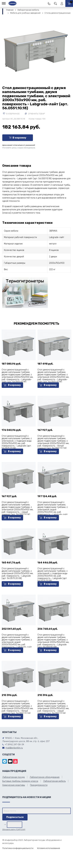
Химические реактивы (13, 785)
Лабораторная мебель (28, 10)
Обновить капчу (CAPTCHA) (13, 830)
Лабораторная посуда (13, 777)
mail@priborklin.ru (14, 747)
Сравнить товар (35, 113)
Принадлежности (38, 785)
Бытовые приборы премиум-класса (20, 781)
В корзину (17, 137)
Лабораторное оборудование (45, 777)
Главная (9, 10)
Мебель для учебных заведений (25, 13)
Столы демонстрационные (58, 13)
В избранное (11, 113)
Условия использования (48, 848)
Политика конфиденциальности (17, 848)
